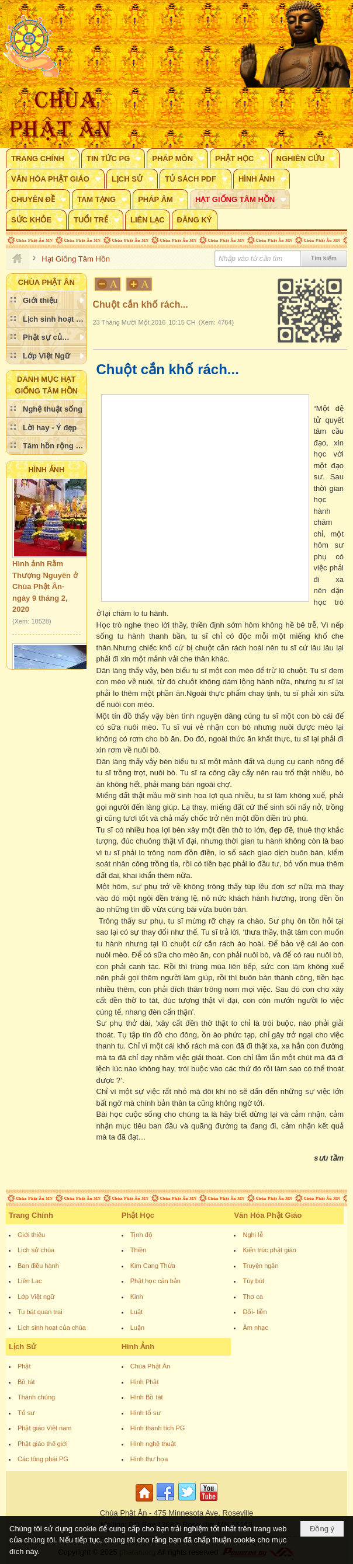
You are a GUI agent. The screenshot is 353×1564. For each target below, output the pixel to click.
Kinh (136, 1296)
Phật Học (138, 1215)
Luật (136, 1311)
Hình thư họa (149, 1458)
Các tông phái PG (43, 1458)
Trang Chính (31, 1215)
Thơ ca (253, 1296)
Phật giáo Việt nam (45, 1427)
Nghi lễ (252, 1234)
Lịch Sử (22, 1346)
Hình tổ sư (145, 1412)
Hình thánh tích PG (157, 1427)
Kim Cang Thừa (152, 1265)
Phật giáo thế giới (43, 1443)
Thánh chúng (36, 1397)
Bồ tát (26, 1381)
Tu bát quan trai (40, 1311)
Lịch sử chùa (36, 1249)
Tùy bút (253, 1280)
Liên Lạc (29, 1280)
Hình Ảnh (46, 469)
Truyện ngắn (260, 1265)
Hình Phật (144, 1381)
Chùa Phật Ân (150, 1366)
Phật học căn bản (155, 1280)
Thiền (138, 1249)
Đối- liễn (255, 1311)
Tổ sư (26, 1412)
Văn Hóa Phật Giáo (268, 1215)
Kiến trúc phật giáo (269, 1249)
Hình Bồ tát (146, 1397)
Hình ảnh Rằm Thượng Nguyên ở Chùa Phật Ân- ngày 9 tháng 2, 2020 (45, 589)
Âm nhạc (255, 1327)
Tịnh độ (141, 1234)
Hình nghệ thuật (153, 1443)
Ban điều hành (38, 1265)
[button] (42, 158)
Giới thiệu (31, 1234)
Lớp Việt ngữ (36, 1296)
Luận (137, 1327)
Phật (24, 1366)
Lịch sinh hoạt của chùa (52, 1327)
